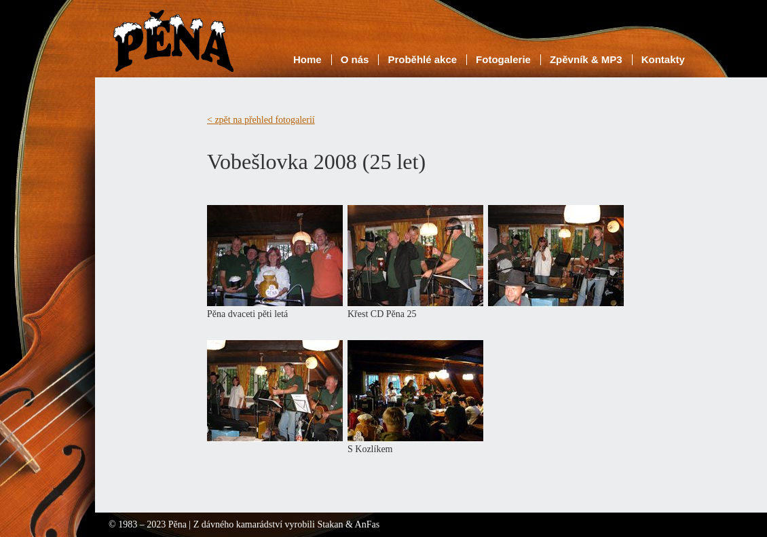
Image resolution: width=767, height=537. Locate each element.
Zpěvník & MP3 (586, 59)
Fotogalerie (503, 59)
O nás (355, 59)
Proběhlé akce (422, 59)
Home (307, 59)
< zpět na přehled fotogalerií (261, 120)
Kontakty (663, 59)
